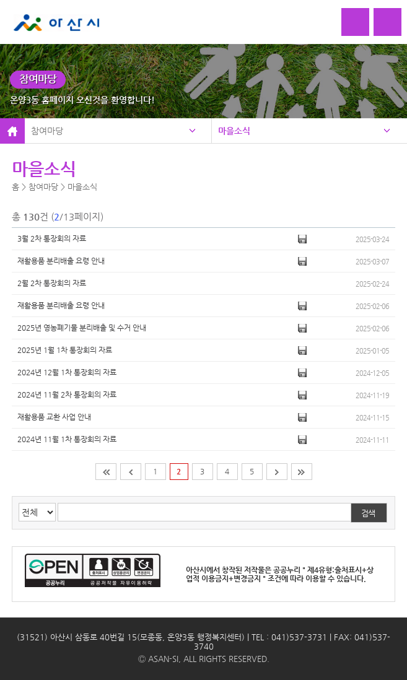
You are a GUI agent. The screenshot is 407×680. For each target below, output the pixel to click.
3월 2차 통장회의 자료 (51, 238)
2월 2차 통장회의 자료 (51, 283)
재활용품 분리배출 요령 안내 (61, 260)
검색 (368, 513)
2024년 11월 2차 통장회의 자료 (66, 394)
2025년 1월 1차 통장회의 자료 (64, 350)
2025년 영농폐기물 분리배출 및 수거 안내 (81, 327)
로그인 (355, 22)
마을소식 (234, 131)
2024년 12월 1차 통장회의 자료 (66, 372)
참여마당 (47, 131)
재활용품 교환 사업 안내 (54, 416)
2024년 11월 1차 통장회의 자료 (66, 439)
